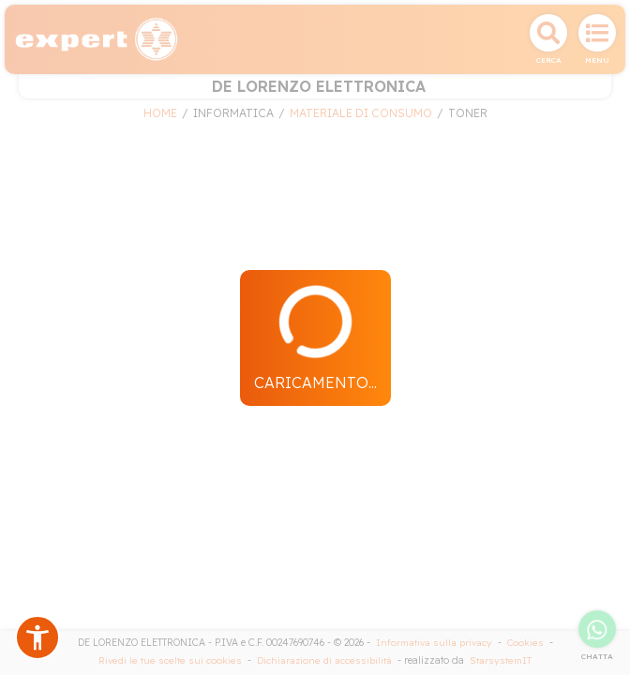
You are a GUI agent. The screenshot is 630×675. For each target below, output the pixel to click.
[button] (37, 637)
